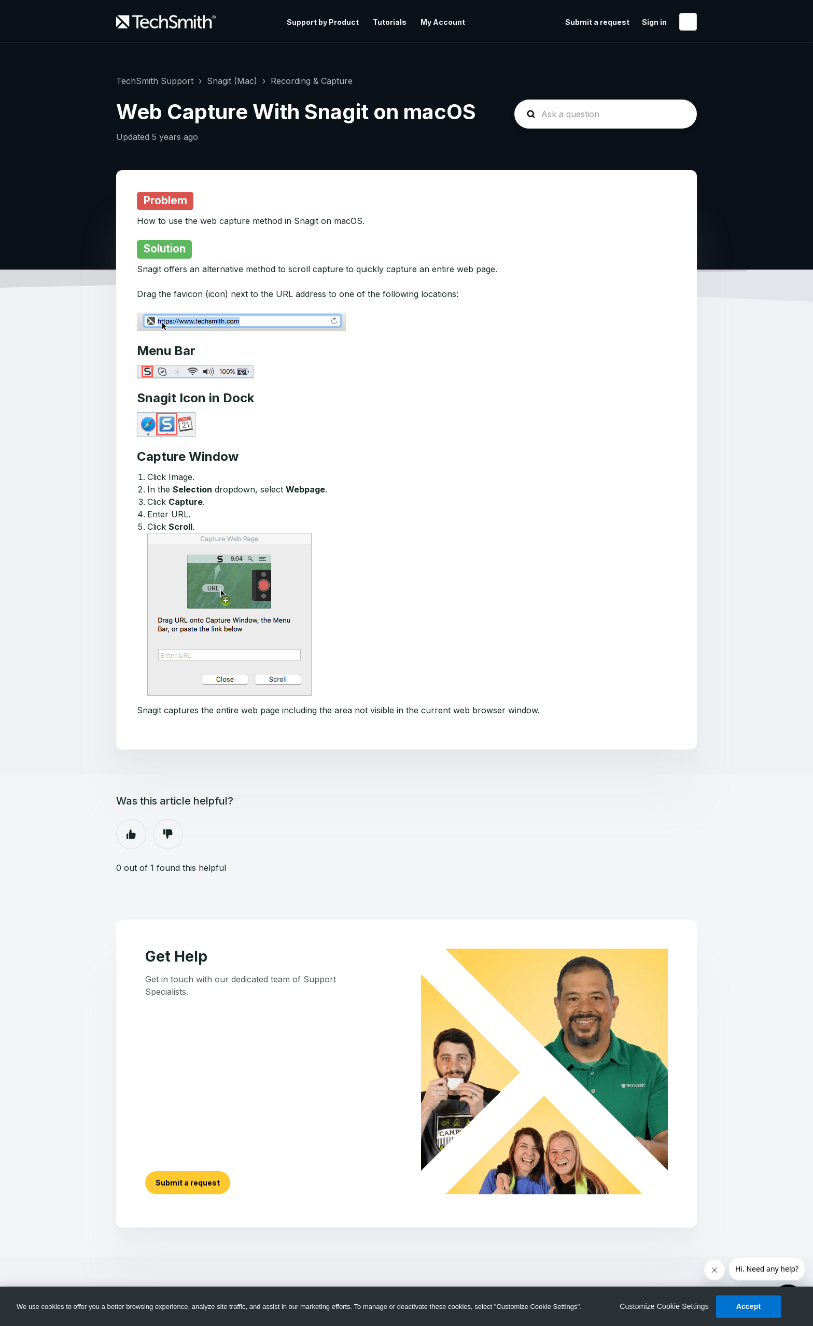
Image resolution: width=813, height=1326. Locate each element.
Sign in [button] (654, 22)
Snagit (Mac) (232, 81)
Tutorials (389, 22)
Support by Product (323, 22)
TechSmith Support (154, 81)
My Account (442, 22)
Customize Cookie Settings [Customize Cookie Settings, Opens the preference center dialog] (664, 1306)
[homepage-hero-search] (605, 114)
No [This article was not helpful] (168, 834)
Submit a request (597, 22)
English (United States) (688, 22)
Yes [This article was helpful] (131, 834)
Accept (748, 1306)
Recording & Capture (312, 81)
